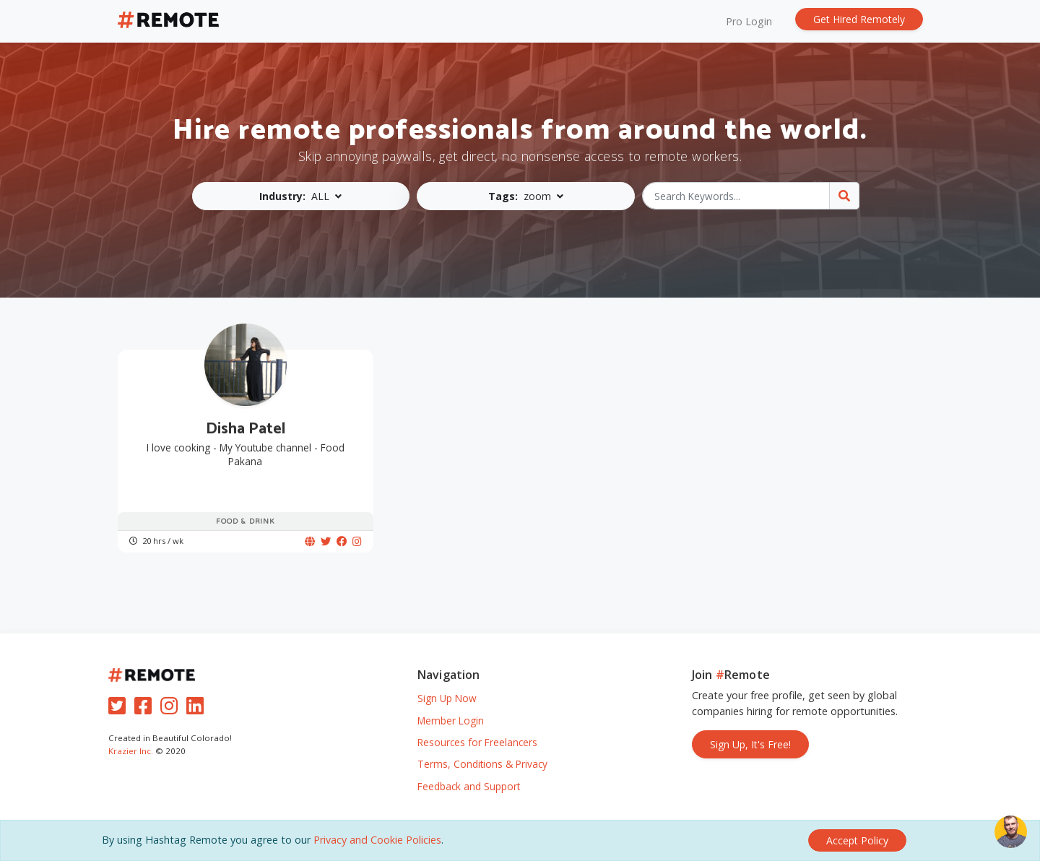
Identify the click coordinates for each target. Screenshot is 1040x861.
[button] (301, 196)
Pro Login (749, 21)
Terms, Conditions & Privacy (482, 764)
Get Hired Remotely (859, 19)
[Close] (857, 840)
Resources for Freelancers (477, 742)
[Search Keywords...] (736, 195)
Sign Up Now (447, 698)
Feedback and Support (468, 786)
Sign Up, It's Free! (750, 744)
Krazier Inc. (130, 750)
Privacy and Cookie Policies (377, 840)
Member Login (450, 720)
